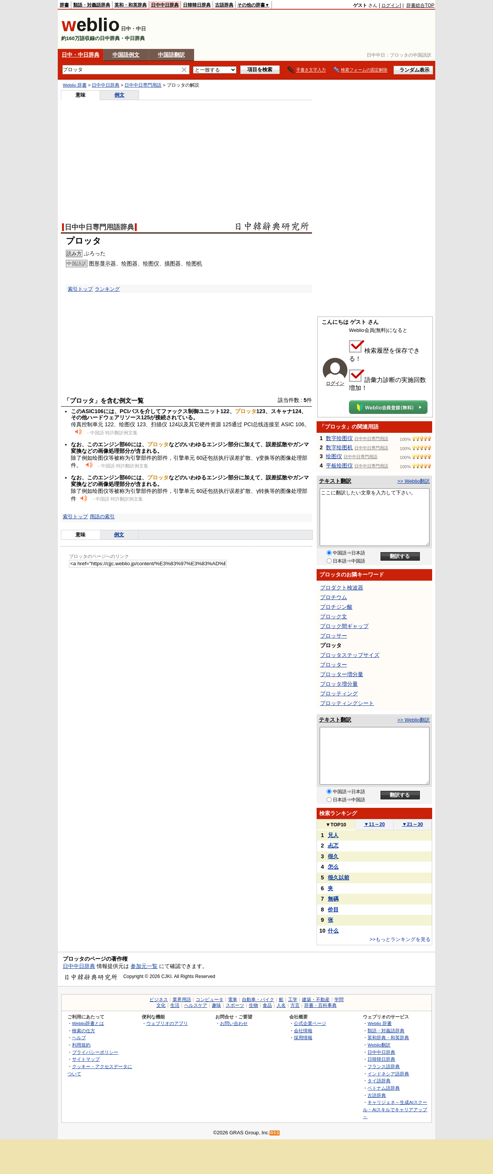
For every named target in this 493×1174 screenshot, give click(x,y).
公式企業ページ (310, 1023)
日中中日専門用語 (142, 85)
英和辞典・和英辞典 (388, 1037)
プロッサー (333, 636)
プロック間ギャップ (344, 626)
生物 (253, 1005)
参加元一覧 (144, 966)
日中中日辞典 (165, 5)
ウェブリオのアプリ (167, 1023)
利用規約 (81, 1044)
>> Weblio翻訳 (413, 481)
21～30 (412, 824)
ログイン (390, 5)
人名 (281, 1005)
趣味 (216, 1005)
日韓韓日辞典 (197, 5)
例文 (119, 95)
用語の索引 (102, 516)
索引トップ (80, 289)
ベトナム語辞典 (383, 1087)
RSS (275, 1133)
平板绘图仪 (339, 465)
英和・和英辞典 (130, 5)
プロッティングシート (347, 703)
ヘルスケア (195, 1005)
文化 (161, 1005)
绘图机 (194, 263)
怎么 (333, 867)
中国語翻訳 (171, 55)
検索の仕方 (83, 1030)
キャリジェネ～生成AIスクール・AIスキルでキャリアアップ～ (395, 1109)
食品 (267, 1005)
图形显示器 (102, 263)
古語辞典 (224, 5)
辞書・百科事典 (320, 1005)
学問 (339, 999)
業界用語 (182, 999)
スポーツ (235, 1005)
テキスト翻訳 (335, 481)
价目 (333, 909)
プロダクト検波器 (341, 587)
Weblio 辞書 (75, 85)
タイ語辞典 (379, 1080)
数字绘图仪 (339, 438)
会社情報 (303, 1030)
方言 (295, 1005)
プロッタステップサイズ (349, 655)
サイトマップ (86, 1059)
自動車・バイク (258, 999)
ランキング (107, 289)
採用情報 (303, 1037)
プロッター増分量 (341, 674)
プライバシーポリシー (95, 1052)
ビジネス (158, 999)
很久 (333, 856)
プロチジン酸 (336, 607)
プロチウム (333, 597)
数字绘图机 (339, 447)
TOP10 (335, 824)
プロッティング (339, 693)
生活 (174, 1005)
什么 (333, 931)
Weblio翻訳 (378, 1044)
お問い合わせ (234, 1023)
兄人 (333, 835)
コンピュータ (209, 999)
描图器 (172, 263)
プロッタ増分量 (339, 684)
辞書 (64, 5)
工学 (292, 999)
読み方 (74, 253)
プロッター (333, 665)
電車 (232, 999)
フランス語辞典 (383, 1066)
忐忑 (333, 845)
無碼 (333, 899)
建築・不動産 (316, 999)
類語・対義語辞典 (91, 5)
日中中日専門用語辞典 (99, 227)
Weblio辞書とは (88, 1023)
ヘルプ (79, 1037)
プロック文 (333, 616)
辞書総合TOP (420, 5)
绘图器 (129, 263)
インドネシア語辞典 (388, 1073)
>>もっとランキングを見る (400, 939)
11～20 (374, 824)
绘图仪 (151, 263)
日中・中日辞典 (80, 55)
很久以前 (338, 877)
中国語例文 (125, 55)
